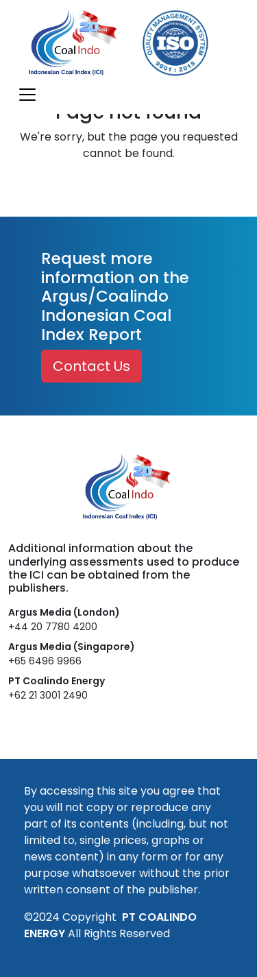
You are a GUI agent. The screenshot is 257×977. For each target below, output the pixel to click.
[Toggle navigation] (27, 94)
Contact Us (91, 366)
